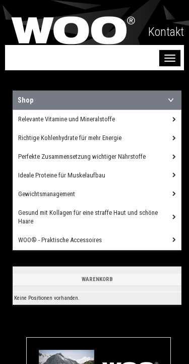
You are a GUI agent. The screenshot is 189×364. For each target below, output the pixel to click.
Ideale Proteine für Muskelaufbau (61, 175)
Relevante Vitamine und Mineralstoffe (66, 119)
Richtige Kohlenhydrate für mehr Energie (69, 138)
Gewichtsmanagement (46, 194)
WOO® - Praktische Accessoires (60, 240)
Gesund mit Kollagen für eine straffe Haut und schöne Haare (88, 217)
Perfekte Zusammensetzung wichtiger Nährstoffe (82, 156)
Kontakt (166, 32)
